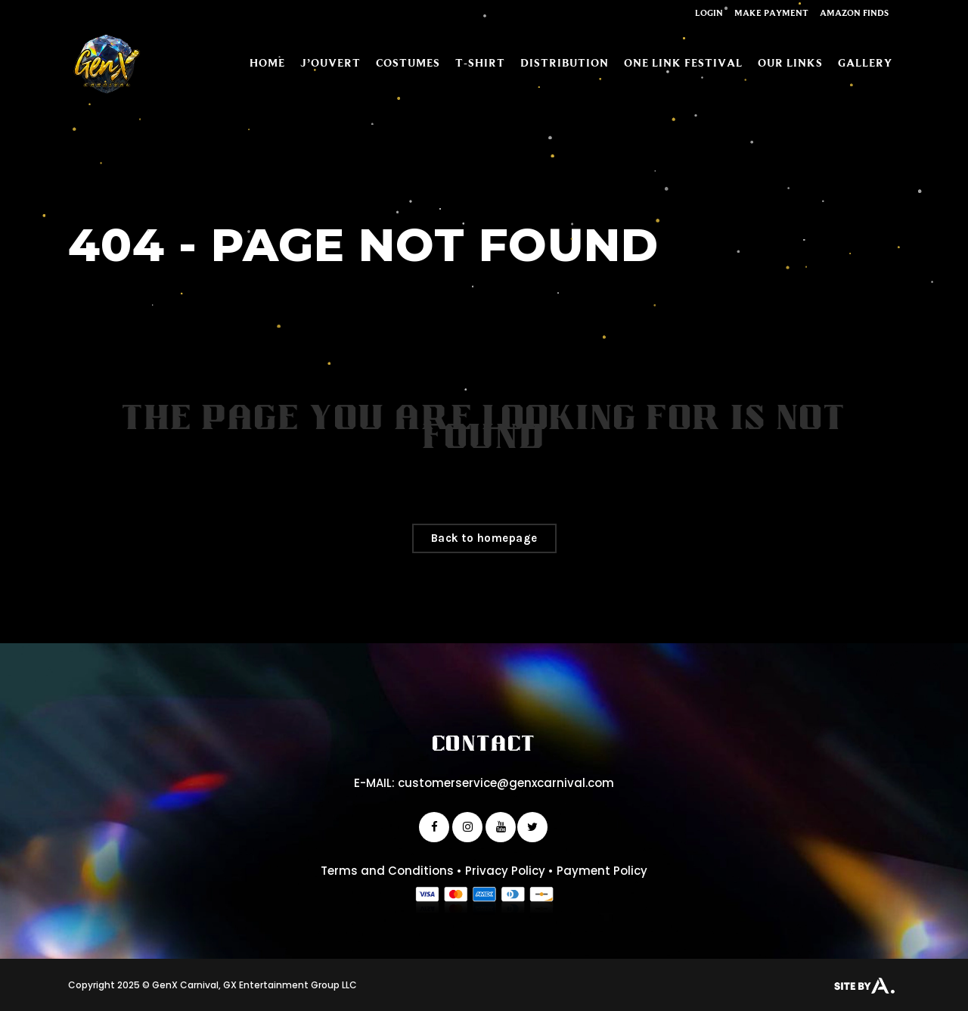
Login (709, 12)
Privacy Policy (505, 871)
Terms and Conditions (387, 871)
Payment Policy (602, 871)
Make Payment (771, 12)
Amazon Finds (854, 12)
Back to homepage (484, 538)
